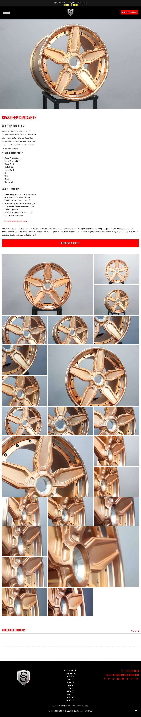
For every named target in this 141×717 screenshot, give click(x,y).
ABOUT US (70, 697)
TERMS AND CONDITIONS (80, 705)
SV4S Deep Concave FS (20, 131)
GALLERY (70, 679)
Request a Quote (70, 4)
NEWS (70, 688)
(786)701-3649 (132, 671)
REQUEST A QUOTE (70, 243)
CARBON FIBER (70, 673)
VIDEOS (70, 685)
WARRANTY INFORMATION (61, 705)
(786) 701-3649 (60, 3)
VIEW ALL (135, 631)
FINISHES (70, 676)
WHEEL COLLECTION (70, 670)
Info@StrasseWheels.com (125, 675)
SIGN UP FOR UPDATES (129, 12)
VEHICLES (70, 682)
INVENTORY (70, 691)
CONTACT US (70, 700)
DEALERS (70, 694)
